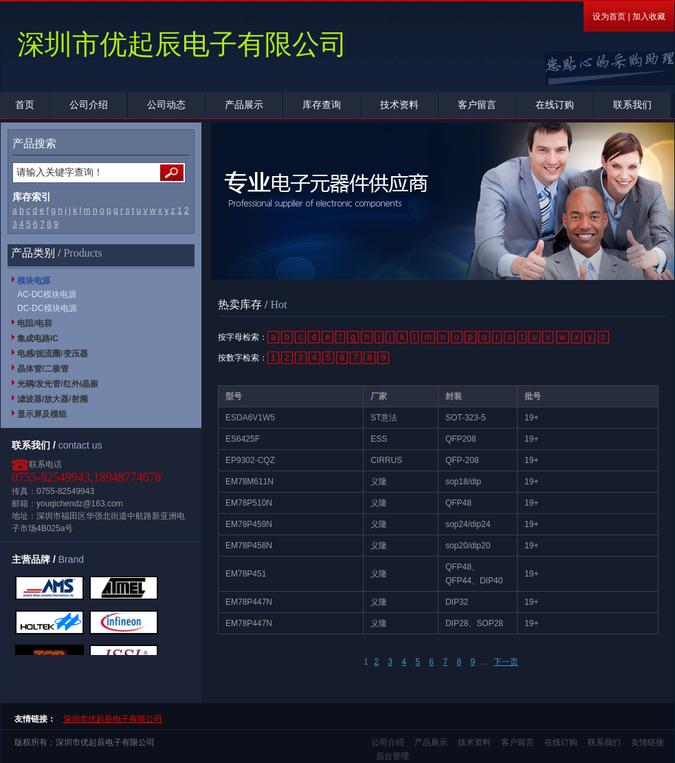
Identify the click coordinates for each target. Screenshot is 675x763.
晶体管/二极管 (43, 369)
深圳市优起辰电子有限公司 (112, 719)
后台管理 (392, 756)
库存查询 (321, 105)
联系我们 (632, 105)
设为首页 (609, 16)
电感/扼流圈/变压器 (52, 353)
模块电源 (33, 281)
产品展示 (244, 105)
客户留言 (477, 105)
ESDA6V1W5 (250, 417)
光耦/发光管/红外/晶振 (57, 384)
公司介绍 (88, 105)
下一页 (506, 662)
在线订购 (554, 105)
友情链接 (647, 742)
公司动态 (166, 105)
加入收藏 (648, 16)
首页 (24, 105)
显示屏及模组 (42, 414)
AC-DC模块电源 (46, 294)
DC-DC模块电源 (47, 308)
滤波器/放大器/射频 (52, 399)
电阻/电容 (34, 323)
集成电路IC (37, 338)
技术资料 (399, 105)
